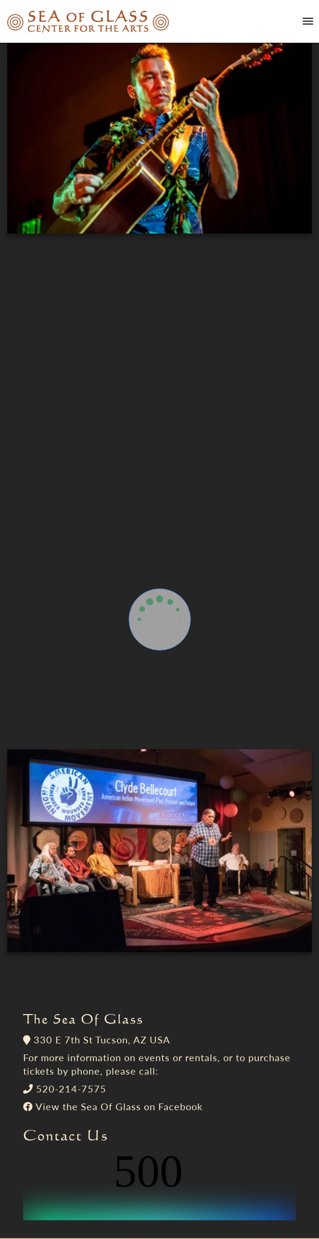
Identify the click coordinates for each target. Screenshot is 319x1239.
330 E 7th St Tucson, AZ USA (102, 1039)
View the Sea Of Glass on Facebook (119, 1106)
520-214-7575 (71, 1088)
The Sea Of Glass (83, 1018)
